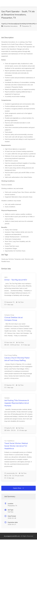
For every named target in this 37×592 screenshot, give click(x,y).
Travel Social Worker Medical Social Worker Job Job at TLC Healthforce (16, 446)
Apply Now (18, 488)
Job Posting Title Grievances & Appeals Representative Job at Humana (16, 403)
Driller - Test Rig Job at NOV (15, 280)
